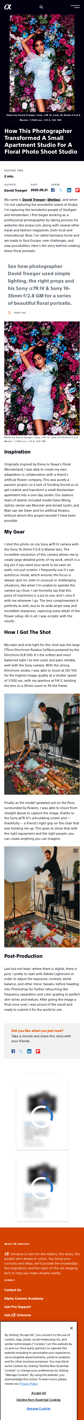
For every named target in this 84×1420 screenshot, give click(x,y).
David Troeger (33, 199)
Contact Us (12, 1289)
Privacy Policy (29, 1397)
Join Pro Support (17, 1306)
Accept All (38, 1406)
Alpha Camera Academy (23, 1298)
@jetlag (53, 199)
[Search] (41, 7)
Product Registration (20, 1331)
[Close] (71, 1342)
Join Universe (17, 1315)
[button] (75, 7)
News (11, 1323)
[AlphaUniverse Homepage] (8, 8)
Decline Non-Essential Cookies (39, 1413)
